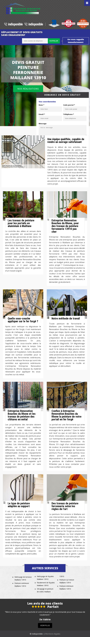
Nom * (41, 105)
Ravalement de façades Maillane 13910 (46, 584)
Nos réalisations (28, 88)
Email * (42, 114)
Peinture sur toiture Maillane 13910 (66, 581)
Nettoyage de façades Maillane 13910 (45, 577)
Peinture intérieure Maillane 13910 (66, 587)
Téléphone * (68, 114)
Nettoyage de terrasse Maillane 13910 (23, 578)
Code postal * (69, 105)
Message (42, 123)
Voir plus (45, 625)
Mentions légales (52, 634)
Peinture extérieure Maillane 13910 (22, 584)
